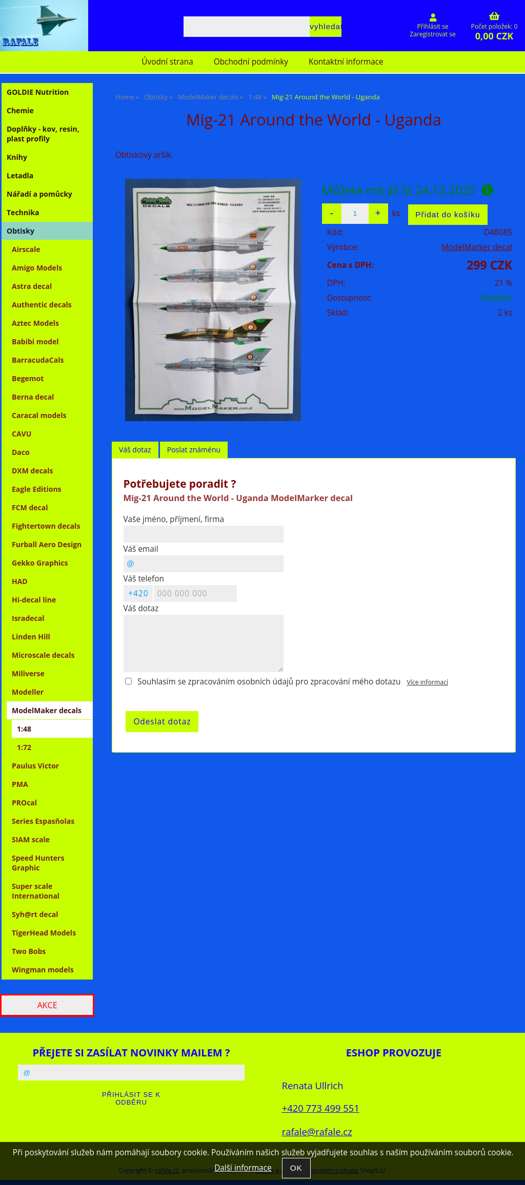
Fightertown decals (46, 526)
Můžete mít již (408, 190)
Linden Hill (31, 636)
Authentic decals (42, 304)
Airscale (26, 249)
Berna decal (33, 397)
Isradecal (28, 618)
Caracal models (39, 415)
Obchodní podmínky (251, 61)
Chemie (20, 110)
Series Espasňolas (43, 821)
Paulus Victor (35, 766)
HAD (20, 581)
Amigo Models (37, 268)
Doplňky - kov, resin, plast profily (43, 133)
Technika (23, 212)
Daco (21, 452)
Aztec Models (35, 323)
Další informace (242, 1167)
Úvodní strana (167, 61)
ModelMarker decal (476, 247)
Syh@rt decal (35, 914)
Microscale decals (43, 655)
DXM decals (32, 470)
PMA (20, 784)
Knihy (17, 157)
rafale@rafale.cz (317, 1131)
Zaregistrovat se (432, 34)
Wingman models (43, 969)
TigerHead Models (44, 933)
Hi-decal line (34, 600)
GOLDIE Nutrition (38, 92)
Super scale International (35, 891)
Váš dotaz (135, 449)
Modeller (28, 692)
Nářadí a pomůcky (39, 194)
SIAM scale (31, 839)
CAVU (21, 434)
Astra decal (32, 286)
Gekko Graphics (40, 563)
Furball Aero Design (47, 544)
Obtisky (20, 231)
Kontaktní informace (346, 61)
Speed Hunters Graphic (38, 862)
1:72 (24, 747)
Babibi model (35, 341)
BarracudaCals (38, 360)
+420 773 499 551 (320, 1107)
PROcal (24, 802)
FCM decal (30, 507)
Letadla (20, 175)
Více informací (427, 682)
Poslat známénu (193, 449)
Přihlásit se (433, 26)
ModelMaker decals (47, 710)
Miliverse (28, 673)
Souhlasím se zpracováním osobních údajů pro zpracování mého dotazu (268, 681)
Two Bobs (29, 951)
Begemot (28, 378)
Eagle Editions (37, 489)
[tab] (135, 450)
